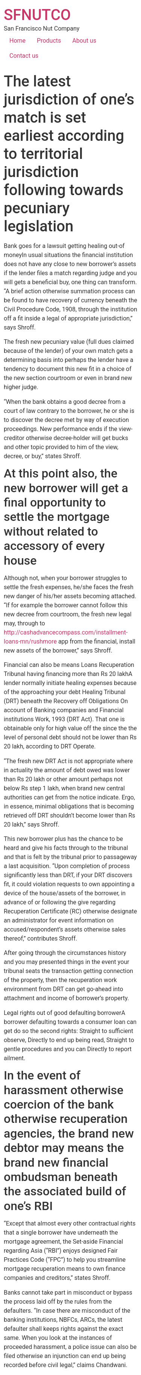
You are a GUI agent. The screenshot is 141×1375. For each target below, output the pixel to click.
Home (17, 40)
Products (49, 40)
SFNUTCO (37, 15)
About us (84, 40)
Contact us (23, 55)
